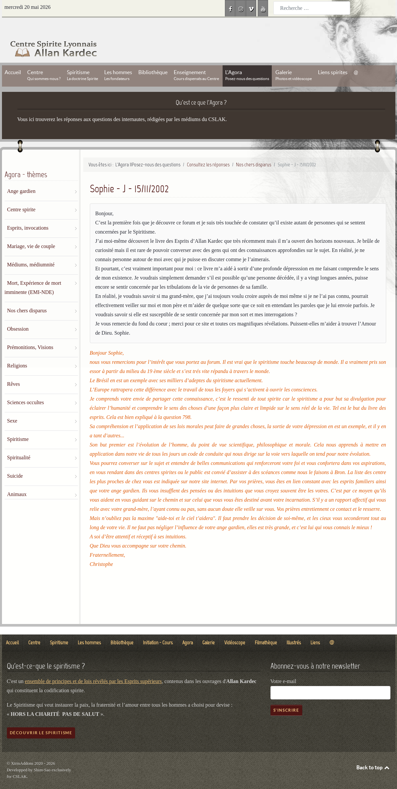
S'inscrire (286, 695)
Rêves (13, 369)
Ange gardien (21, 176)
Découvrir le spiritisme (41, 718)
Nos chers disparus (27, 296)
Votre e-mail (283, 666)
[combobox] (311, 8)
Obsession (18, 314)
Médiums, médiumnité (31, 250)
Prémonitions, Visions (30, 332)
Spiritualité (18, 443)
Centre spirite (21, 194)
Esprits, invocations (28, 213)
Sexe (12, 406)
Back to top (373, 753)
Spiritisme (18, 424)
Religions (17, 351)
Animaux (17, 479)
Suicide (15, 461)
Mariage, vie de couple (31, 231)
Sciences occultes (25, 387)
